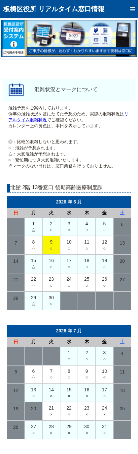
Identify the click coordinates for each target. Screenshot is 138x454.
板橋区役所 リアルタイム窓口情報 (53, 9)
